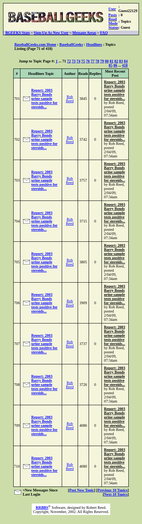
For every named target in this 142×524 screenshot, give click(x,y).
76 (88, 61)
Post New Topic (81, 490)
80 (107, 61)
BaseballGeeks (71, 44)
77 (93, 61)
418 (125, 65)
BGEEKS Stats (17, 33)
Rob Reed (70, 99)
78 (97, 61)
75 (83, 61)
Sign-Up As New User (51, 33)
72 (69, 61)
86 (115, 65)
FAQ (104, 33)
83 (121, 61)
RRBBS (42, 507)
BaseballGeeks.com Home (35, 44)
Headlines (94, 44)
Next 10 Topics (115, 494)
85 (110, 65)
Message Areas (84, 33)
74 (78, 61)
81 (112, 61)
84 (126, 61)
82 (116, 61)
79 (102, 61)
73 (74, 61)
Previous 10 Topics (112, 490)
